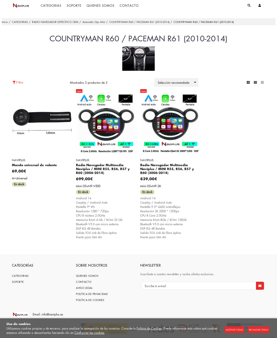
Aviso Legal (84, 288)
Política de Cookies (149, 328)
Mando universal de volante (34, 165)
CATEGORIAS (20, 276)
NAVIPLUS (18, 160)
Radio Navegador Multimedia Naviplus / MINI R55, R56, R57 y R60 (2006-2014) (103, 169)
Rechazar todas (258, 329)
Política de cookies (90, 300)
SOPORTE (18, 282)
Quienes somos (87, 276)
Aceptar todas (234, 329)
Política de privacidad (92, 294)
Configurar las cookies (89, 332)
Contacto (83, 282)
